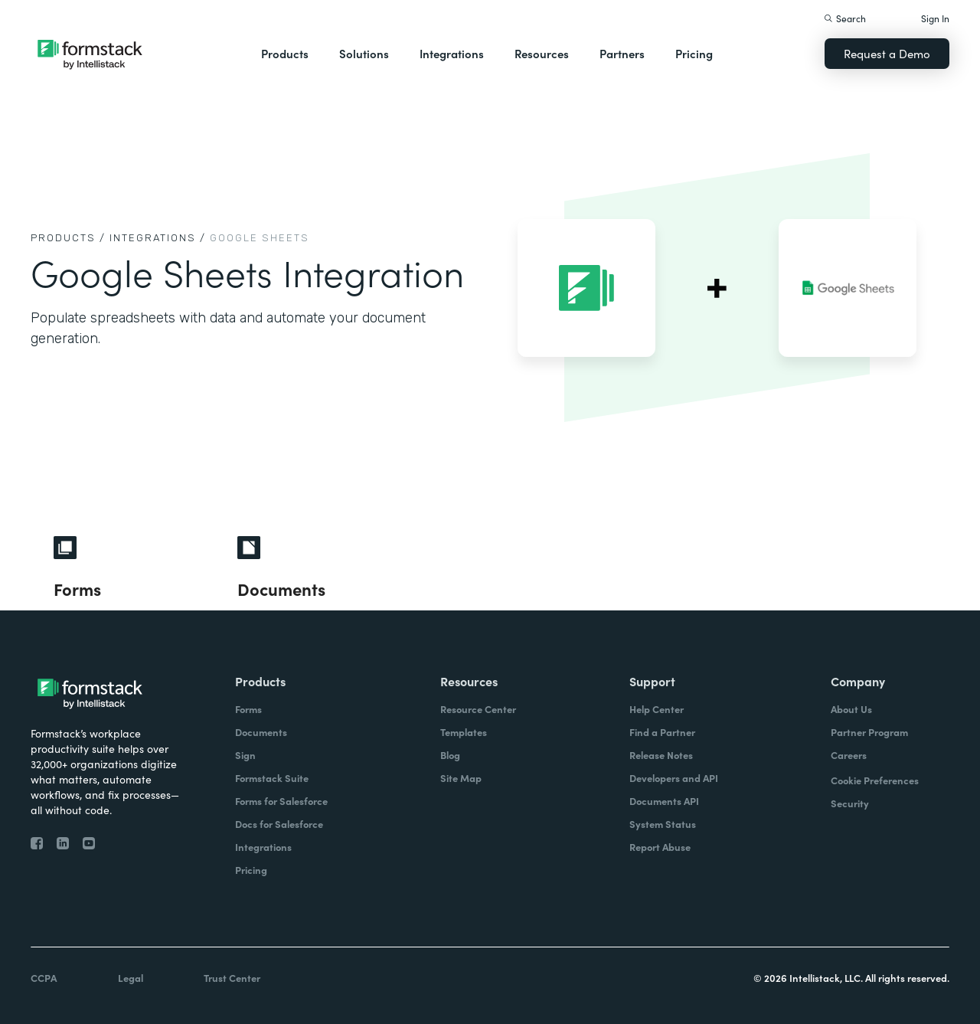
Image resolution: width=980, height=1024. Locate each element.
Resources (541, 53)
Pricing (694, 53)
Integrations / (157, 238)
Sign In (935, 18)
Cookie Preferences (875, 780)
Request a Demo (887, 53)
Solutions (364, 53)
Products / (68, 238)
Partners (622, 53)
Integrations (452, 53)
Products (285, 53)
